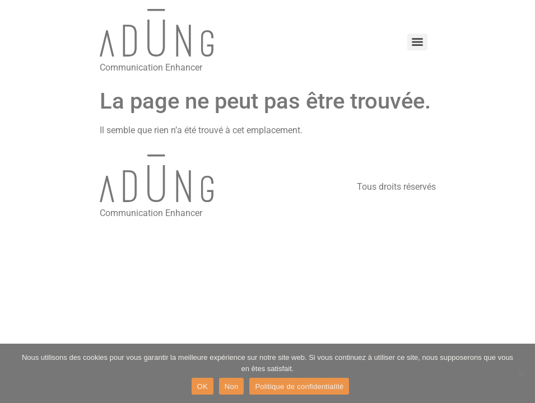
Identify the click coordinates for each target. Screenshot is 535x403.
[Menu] (417, 42)
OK (202, 386)
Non (232, 386)
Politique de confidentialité (299, 386)
